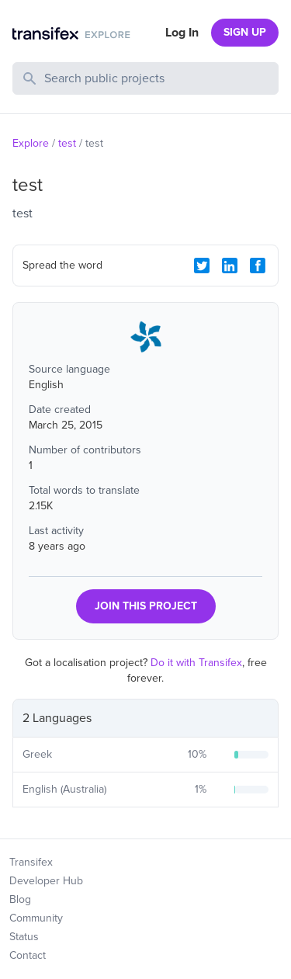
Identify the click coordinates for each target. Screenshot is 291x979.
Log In (182, 32)
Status (24, 936)
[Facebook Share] (258, 265)
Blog (20, 899)
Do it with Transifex (196, 662)
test (67, 143)
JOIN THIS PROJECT (146, 606)
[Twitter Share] (202, 265)
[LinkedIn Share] (230, 265)
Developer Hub (46, 880)
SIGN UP (244, 32)
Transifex (31, 862)
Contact (27, 955)
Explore (30, 143)
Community (36, 918)
